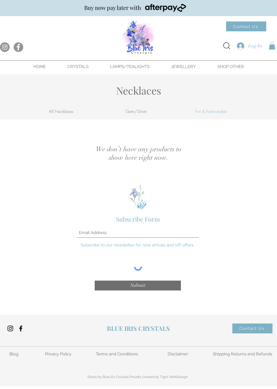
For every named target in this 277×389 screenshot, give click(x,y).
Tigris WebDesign (174, 377)
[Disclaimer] (178, 354)
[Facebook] (18, 47)
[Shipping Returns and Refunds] (243, 354)
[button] (272, 45)
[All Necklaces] (61, 112)
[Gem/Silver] (136, 112)
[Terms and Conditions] (117, 354)
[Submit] (138, 285)
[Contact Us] (246, 26)
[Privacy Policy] (58, 354)
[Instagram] (5, 47)
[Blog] (14, 354)
